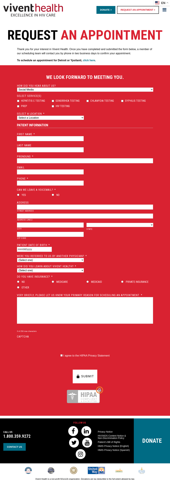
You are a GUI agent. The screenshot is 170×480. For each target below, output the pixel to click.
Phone (22, 178)
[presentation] (42, 345)
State (89, 229)
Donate (106, 9)
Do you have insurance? (35, 276)
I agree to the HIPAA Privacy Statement (86, 355)
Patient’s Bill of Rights (109, 442)
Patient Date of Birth (33, 245)
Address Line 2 (24, 220)
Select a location (30, 113)
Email (21, 167)
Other (25, 287)
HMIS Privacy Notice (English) (113, 446)
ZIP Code (21, 238)
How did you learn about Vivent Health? (46, 266)
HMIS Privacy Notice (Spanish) (114, 450)
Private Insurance (137, 281)
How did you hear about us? (36, 85)
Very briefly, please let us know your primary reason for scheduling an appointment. (79, 295)
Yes (24, 195)
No (57, 195)
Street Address (25, 211)
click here (89, 60)
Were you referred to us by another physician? (52, 256)
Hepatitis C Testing (33, 100)
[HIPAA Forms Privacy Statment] (61, 355)
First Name (26, 134)
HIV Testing (63, 106)
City (19, 229)
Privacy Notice (105, 431)
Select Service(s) (29, 96)
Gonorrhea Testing (68, 100)
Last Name (24, 145)
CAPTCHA (23, 336)
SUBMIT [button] (85, 376)
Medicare (62, 281)
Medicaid (96, 281)
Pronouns (25, 156)
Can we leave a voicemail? (36, 189)
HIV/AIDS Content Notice (112, 436)
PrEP (24, 106)
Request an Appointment (138, 9)
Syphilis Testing (135, 100)
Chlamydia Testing (102, 100)
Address (23, 202)
